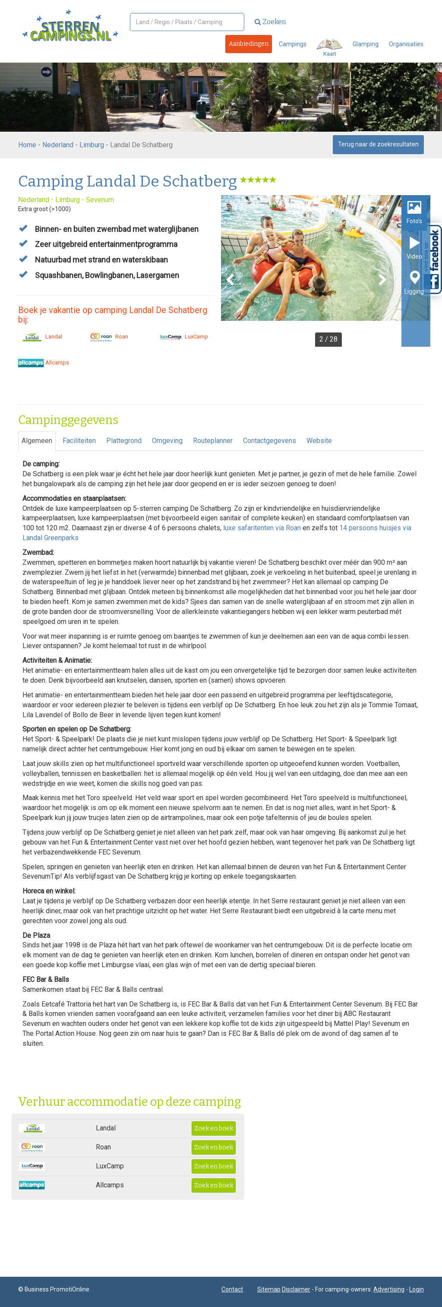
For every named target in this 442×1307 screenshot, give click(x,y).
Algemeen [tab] (37, 441)
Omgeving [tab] (167, 441)
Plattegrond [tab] (124, 441)
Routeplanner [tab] (213, 441)
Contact (232, 1289)
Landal (40, 336)
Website (319, 441)
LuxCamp (183, 336)
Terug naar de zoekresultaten (378, 144)
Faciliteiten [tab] (79, 441)
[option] (325, 271)
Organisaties (406, 44)
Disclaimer (296, 1289)
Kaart (329, 48)
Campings (292, 44)
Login (416, 1289)
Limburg (91, 145)
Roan (108, 336)
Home (27, 145)
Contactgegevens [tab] (269, 441)
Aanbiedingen (248, 43)
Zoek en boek (213, 1128)
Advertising (388, 1289)
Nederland (57, 145)
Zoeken (270, 22)
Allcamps (43, 362)
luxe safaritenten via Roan (262, 528)
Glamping (366, 44)
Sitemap (269, 1289)
